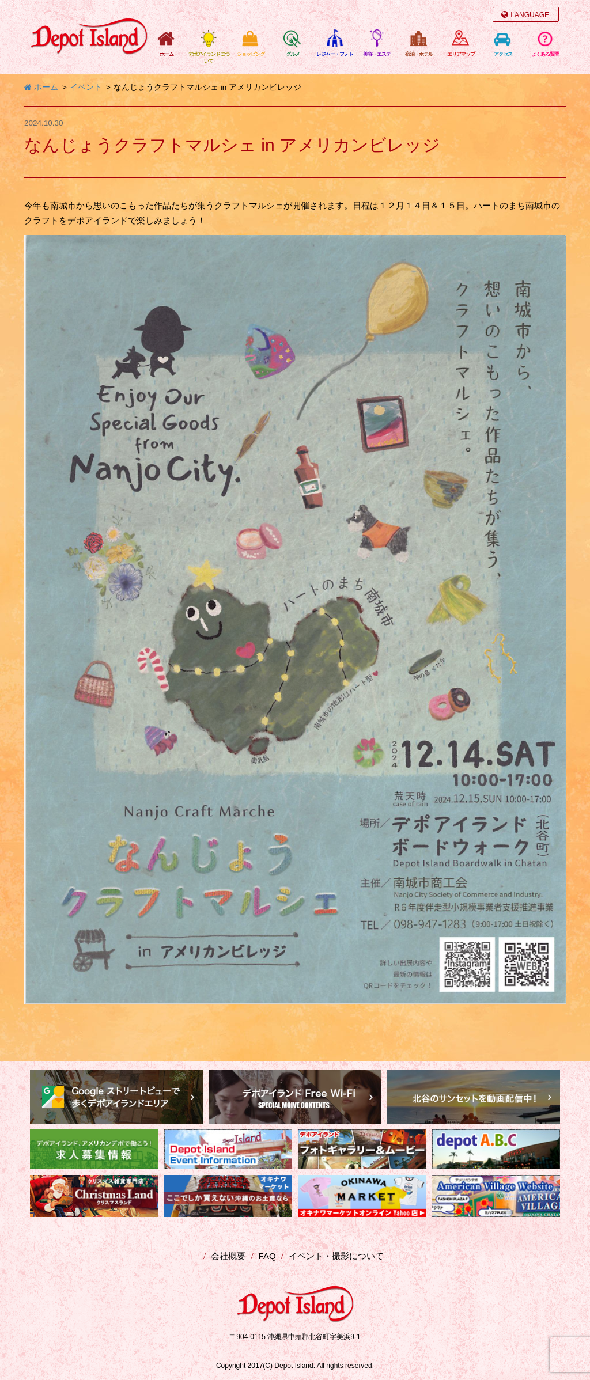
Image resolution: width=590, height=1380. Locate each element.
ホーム (166, 54)
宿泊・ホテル (419, 54)
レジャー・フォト (334, 54)
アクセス (503, 54)
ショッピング (250, 54)
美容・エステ (377, 54)
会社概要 (228, 1256)
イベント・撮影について (336, 1256)
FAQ (267, 1256)
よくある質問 (545, 54)
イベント (86, 87)
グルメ (293, 54)
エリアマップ (461, 54)
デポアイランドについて (208, 57)
